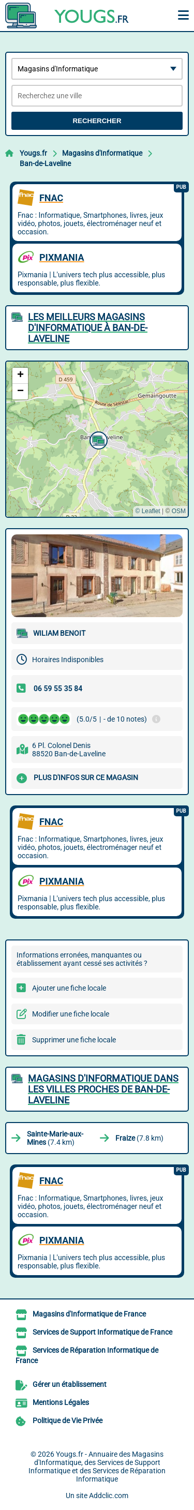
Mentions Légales (61, 1402)
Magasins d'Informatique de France (89, 1314)
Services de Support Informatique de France (102, 1332)
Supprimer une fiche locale (74, 1040)
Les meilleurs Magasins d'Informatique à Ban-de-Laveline (87, 327)
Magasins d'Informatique (102, 153)
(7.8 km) (139, 1138)
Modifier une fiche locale (70, 1014)
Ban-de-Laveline (45, 163)
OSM (179, 511)
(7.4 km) (55, 1138)
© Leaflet (147, 511)
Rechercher (96, 121)
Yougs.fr (33, 153)
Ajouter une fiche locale (69, 988)
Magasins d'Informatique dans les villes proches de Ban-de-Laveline (103, 1089)
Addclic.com (108, 1495)
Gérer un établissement (70, 1384)
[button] (97, 439)
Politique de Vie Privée (67, 1420)
